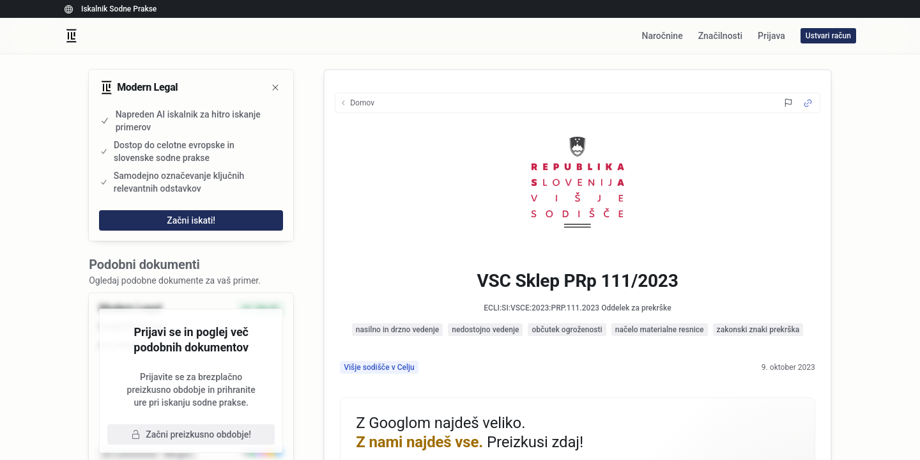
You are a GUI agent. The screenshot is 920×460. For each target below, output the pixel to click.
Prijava (771, 36)
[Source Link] (807, 103)
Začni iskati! (191, 220)
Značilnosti (720, 36)
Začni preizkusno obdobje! (191, 434)
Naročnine (661, 36)
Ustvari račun (828, 35)
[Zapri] (275, 87)
